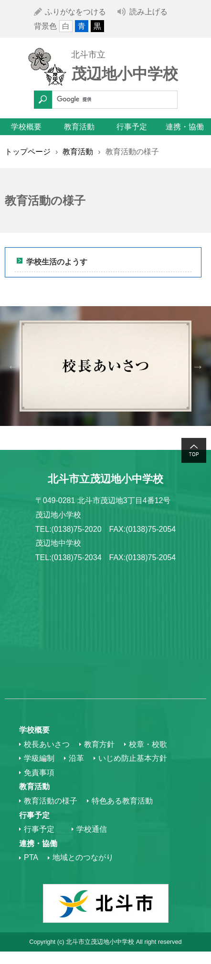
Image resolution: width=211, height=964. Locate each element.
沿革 (76, 758)
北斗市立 (88, 54)
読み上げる (148, 12)
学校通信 (91, 829)
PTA (31, 857)
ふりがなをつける (75, 12)
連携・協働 (185, 127)
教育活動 (79, 127)
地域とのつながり (83, 857)
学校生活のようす (56, 262)
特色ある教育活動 (122, 801)
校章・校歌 (148, 744)
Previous (13, 366)
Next (198, 366)
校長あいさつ (47, 744)
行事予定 (131, 127)
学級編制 (39, 758)
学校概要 (26, 127)
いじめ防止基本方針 (132, 758)
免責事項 (39, 773)
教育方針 (99, 744)
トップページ (28, 152)
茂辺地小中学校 (124, 73)
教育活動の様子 (50, 801)
